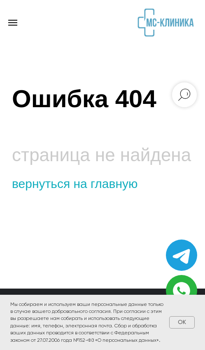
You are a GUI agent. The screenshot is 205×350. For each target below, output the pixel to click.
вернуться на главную (75, 183)
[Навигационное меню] (12, 23)
